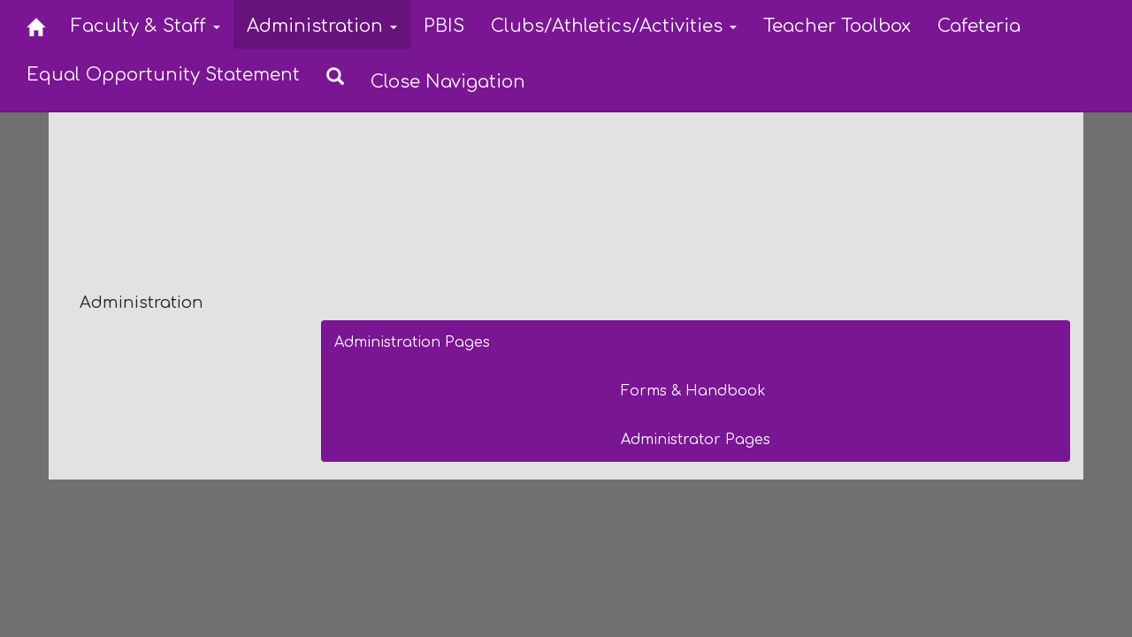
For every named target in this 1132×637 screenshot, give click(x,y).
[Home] (35, 24)
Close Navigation (448, 82)
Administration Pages (412, 342)
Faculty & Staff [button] (145, 26)
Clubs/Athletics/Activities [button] (614, 26)
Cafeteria (979, 26)
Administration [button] (322, 26)
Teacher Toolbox (837, 26)
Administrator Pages (695, 440)
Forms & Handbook (693, 391)
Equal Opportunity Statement (163, 75)
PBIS (444, 26)
